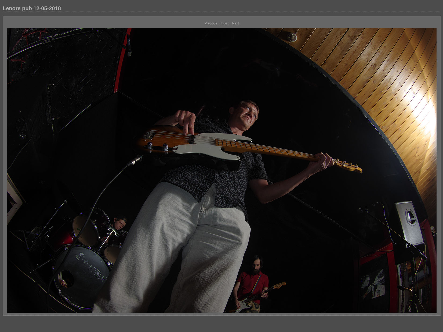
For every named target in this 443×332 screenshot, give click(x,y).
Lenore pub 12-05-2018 (32, 8)
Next (235, 23)
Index (224, 23)
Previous (211, 23)
